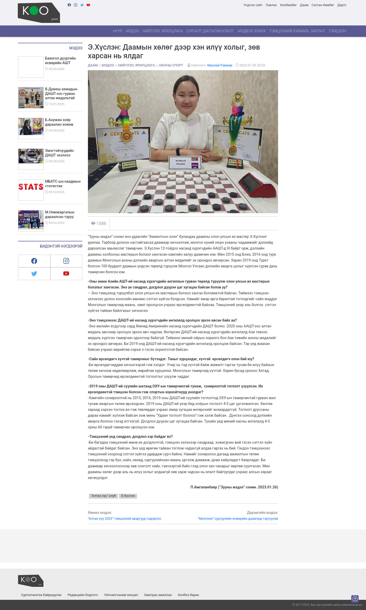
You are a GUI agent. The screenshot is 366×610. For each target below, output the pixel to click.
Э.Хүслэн (128, 496)
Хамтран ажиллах (158, 595)
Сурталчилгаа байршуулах (41, 595)
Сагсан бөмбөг (323, 5)
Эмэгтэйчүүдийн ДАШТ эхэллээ (59, 153)
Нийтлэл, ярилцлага (163, 31)
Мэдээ (132, 31)
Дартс (341, 5)
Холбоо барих (188, 595)
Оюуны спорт (171, 65)
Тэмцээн (337, 31)
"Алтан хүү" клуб (103, 496)
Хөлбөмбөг (288, 5)
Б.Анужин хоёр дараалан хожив (59, 122)
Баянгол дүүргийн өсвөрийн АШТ (60, 60)
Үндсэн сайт (253, 5)
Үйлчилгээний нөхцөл (121, 595)
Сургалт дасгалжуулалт (210, 31)
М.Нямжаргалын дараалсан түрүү (59, 214)
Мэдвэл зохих (252, 31)
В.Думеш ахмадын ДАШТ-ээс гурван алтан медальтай (61, 93)
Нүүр (117, 31)
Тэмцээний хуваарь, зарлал (297, 31)
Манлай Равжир (219, 65)
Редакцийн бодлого (83, 595)
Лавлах (271, 5)
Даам (304, 5)
